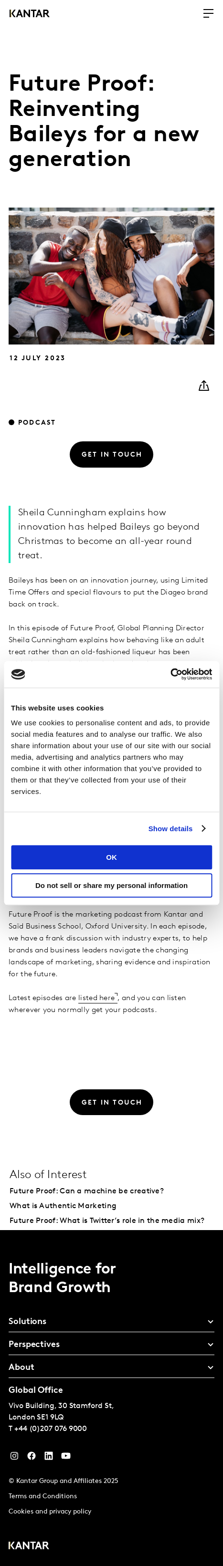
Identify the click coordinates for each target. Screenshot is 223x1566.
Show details (171, 829)
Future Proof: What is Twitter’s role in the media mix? (107, 1221)
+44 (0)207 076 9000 (50, 1429)
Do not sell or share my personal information (111, 885)
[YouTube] (48, 1458)
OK (111, 857)
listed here (96, 998)
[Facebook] (31, 1458)
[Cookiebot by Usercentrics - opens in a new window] (170, 674)
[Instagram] (14, 1458)
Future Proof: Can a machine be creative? (87, 1191)
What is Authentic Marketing (63, 1206)
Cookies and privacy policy (50, 1511)
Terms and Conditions (43, 1496)
